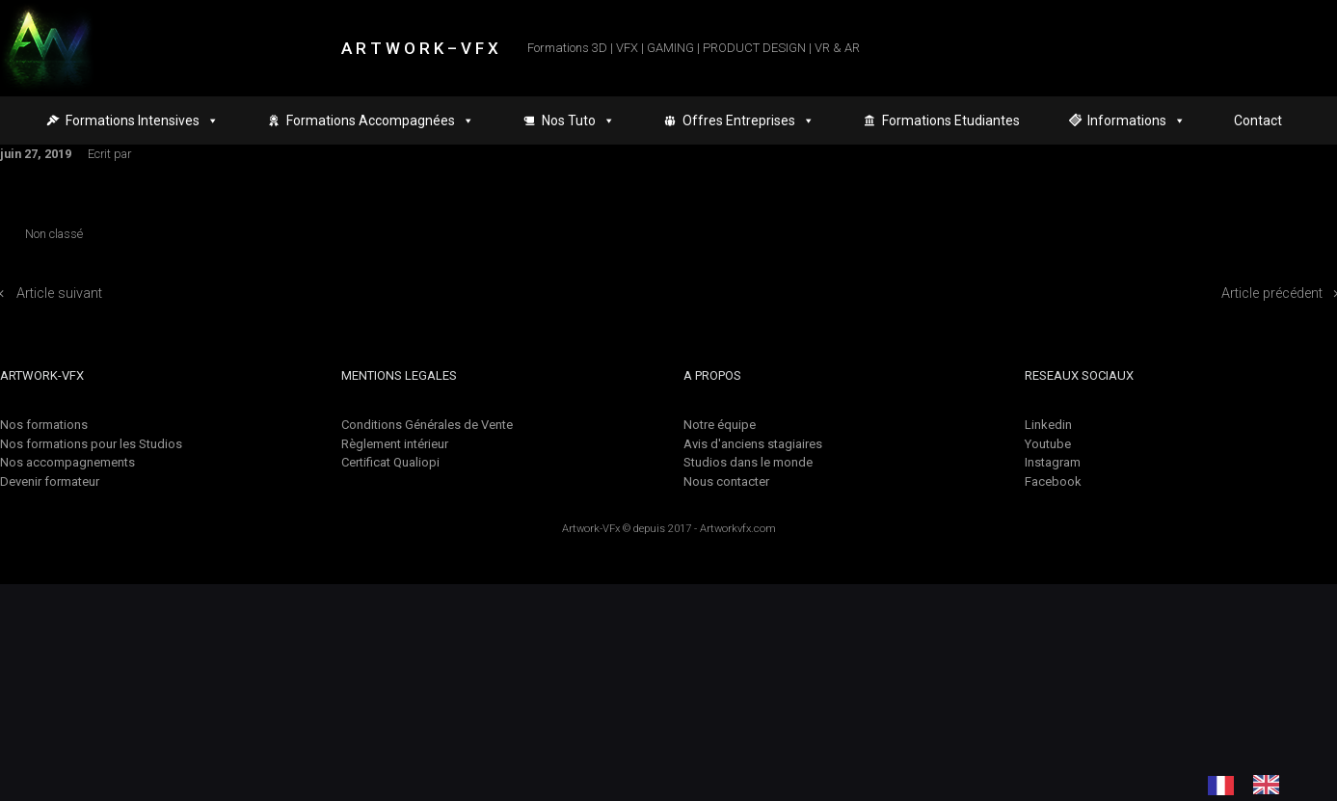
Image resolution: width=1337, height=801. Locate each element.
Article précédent (1272, 293)
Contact (1258, 120)
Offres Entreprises (748, 120)
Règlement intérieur (394, 444)
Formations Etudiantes (951, 120)
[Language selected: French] (1253, 784)
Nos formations (44, 424)
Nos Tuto (578, 120)
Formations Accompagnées (380, 120)
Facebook (1053, 481)
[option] (1270, 784)
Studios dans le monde (748, 462)
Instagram (1053, 462)
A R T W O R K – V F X (419, 48)
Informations (1136, 120)
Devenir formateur (49, 481)
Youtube (1048, 444)
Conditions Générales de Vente (427, 424)
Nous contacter (726, 481)
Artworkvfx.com (738, 528)
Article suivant (59, 293)
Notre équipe (719, 424)
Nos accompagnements (67, 462)
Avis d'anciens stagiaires (752, 444)
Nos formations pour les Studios (91, 444)
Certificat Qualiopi (390, 462)
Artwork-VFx (591, 528)
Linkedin (1048, 424)
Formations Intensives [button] (142, 120)
